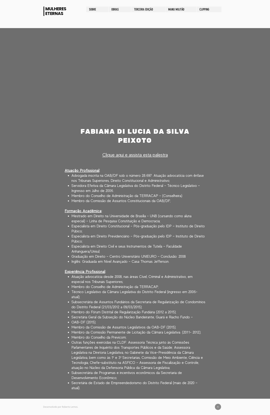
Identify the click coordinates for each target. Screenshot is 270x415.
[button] (135, 77)
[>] (218, 407)
